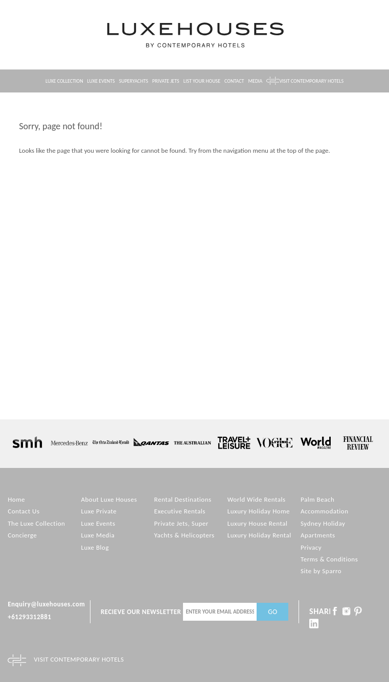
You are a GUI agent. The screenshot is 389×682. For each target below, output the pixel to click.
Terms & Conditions (329, 559)
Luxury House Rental (257, 523)
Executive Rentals (179, 511)
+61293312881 (29, 617)
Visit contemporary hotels (311, 81)
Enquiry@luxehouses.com (46, 604)
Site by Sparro (321, 571)
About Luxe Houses (109, 499)
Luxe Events (101, 81)
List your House (202, 81)
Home (16, 499)
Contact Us (23, 511)
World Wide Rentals (256, 499)
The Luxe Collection (36, 523)
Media (255, 81)
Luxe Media (98, 535)
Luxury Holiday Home (258, 511)
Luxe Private (99, 511)
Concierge (22, 535)
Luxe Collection (64, 81)
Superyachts (133, 81)
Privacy (311, 547)
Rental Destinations (183, 499)
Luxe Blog (95, 547)
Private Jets (165, 81)
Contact (234, 81)
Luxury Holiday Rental (259, 535)
